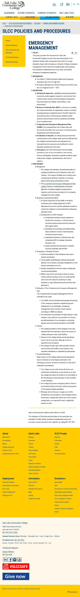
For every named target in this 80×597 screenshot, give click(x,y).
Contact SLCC (12, 17)
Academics (9, 13)
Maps (30, 492)
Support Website (8, 552)
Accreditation (6, 440)
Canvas (31, 444)
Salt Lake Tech (66, 13)
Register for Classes (35, 463)
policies (37, 23)
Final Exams (32, 454)
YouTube (19, 560)
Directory (31, 485)
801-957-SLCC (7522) (9, 532)
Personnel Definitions (12, 57)
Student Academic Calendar (37, 467)
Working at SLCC (7, 495)
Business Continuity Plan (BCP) (47, 198)
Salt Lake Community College (13, 5)
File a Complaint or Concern (63, 499)
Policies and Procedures (62, 502)
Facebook (10, 560)
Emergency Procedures (35, 489)
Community (58, 440)
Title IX (57, 512)
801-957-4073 (19, 540)
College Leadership (8, 447)
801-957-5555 (7, 554)
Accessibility (58, 482)
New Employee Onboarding (10, 485)
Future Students (26, 13)
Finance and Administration (53, 23)
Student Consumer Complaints (64, 509)
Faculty (57, 444)
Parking (31, 495)
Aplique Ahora (52, 17)
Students (57, 450)
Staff (56, 447)
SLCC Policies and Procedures (20, 23)
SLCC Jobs (5, 489)
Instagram (15, 560)
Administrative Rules (12, 62)
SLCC (4, 23)
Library (30, 460)
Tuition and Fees (33, 473)
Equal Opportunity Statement (63, 492)
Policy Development (12, 45)
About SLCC (6, 437)
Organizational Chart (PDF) (10, 454)
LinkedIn (5, 560)
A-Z (74, 4)
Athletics (57, 437)
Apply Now (30, 17)
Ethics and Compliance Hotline (64, 495)
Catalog (31, 447)
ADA (56, 485)
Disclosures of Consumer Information (66, 489)
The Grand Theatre (60, 454)
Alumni (4, 444)
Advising (31, 437)
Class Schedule (33, 450)
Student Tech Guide (34, 499)
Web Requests (73, 592)
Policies (8, 41)
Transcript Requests (35, 470)
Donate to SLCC (7, 450)
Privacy (57, 505)
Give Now (69, 17)
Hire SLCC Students (8, 482)
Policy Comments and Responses (12, 51)
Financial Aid (32, 457)
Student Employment (8, 492)
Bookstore (32, 440)
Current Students (47, 13)
